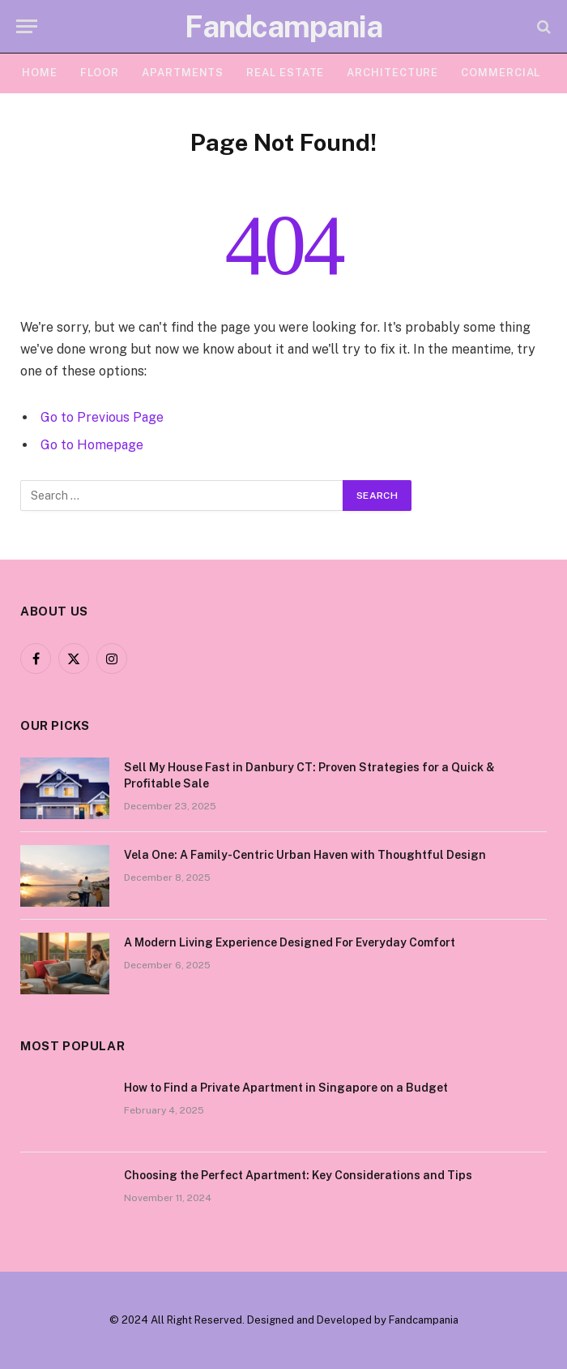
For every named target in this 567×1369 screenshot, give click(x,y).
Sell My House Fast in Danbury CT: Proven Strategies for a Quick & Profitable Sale (309, 775)
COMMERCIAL (500, 73)
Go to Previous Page (102, 417)
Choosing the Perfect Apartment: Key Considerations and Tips (298, 1175)
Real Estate (285, 73)
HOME (40, 73)
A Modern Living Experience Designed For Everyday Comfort (289, 942)
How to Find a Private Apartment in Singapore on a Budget (286, 1087)
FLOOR (100, 73)
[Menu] (26, 26)
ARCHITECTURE (392, 73)
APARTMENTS (183, 73)
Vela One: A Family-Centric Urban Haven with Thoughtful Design (305, 854)
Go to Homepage (91, 445)
